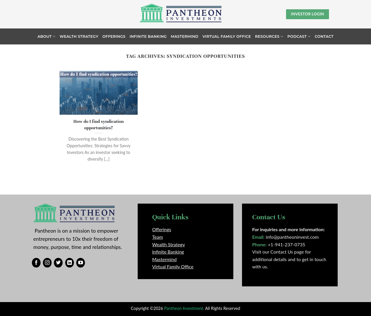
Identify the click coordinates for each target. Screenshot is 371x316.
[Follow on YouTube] (80, 262)
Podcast (299, 36)
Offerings (114, 36)
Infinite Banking (148, 36)
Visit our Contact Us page (278, 251)
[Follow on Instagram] (47, 262)
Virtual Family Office (226, 36)
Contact (324, 36)
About (46, 36)
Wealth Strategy (79, 36)
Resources (269, 36)
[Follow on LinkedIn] (69, 262)
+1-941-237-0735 (286, 244)
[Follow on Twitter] (58, 262)
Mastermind (184, 36)
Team (157, 237)
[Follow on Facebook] (36, 262)
